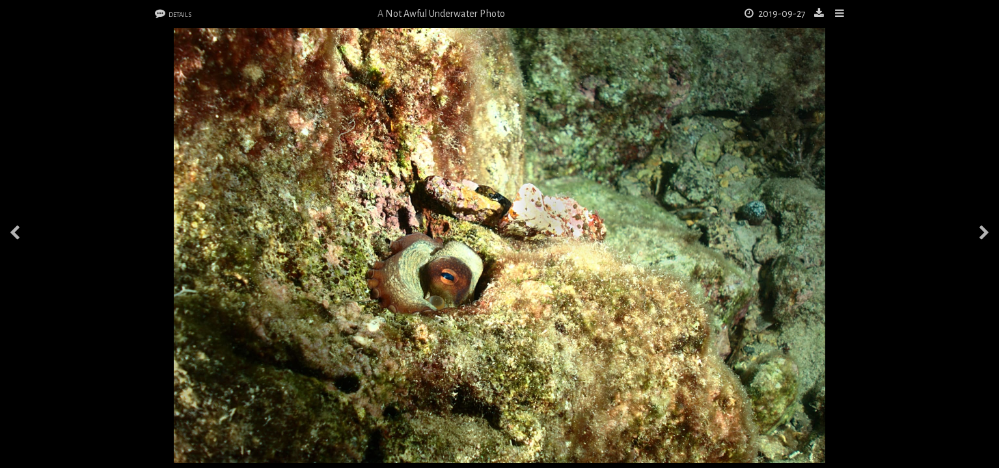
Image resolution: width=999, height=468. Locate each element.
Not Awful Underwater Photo (445, 13)
